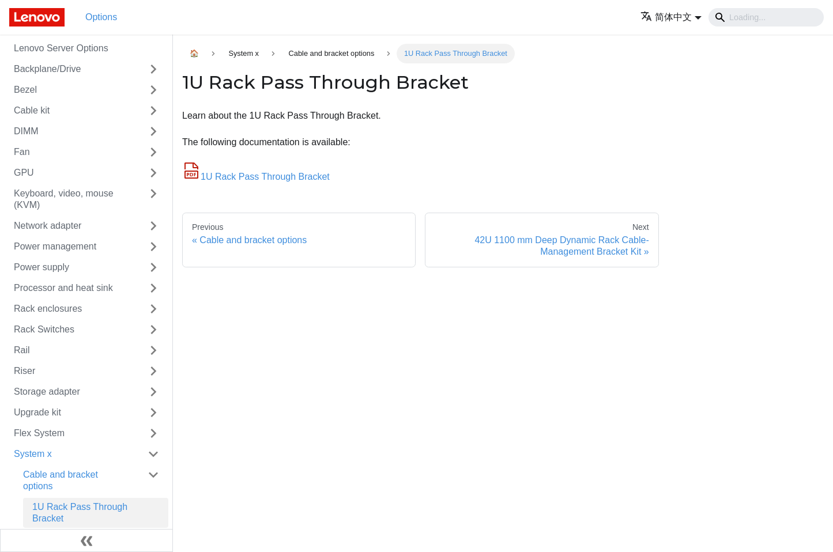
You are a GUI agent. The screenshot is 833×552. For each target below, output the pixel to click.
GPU (24, 172)
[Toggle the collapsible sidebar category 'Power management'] (153, 246)
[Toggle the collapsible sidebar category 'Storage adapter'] (153, 392)
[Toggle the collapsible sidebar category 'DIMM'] (153, 131)
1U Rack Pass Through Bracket (79, 512)
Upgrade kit (37, 412)
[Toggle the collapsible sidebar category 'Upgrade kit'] (153, 412)
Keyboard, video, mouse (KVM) (64, 199)
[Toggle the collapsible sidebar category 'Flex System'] (153, 433)
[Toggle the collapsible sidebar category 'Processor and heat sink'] (153, 288)
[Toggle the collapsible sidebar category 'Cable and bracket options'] (153, 481)
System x (33, 454)
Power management (55, 246)
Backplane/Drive (47, 69)
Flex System (39, 433)
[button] (671, 17)
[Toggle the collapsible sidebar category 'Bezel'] (153, 90)
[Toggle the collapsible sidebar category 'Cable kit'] (153, 110)
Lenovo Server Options (61, 48)
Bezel (25, 89)
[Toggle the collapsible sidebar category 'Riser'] (153, 371)
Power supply (41, 267)
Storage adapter (47, 391)
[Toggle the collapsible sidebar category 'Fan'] (153, 152)
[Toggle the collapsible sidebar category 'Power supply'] (153, 267)
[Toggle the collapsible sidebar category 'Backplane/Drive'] (153, 69)
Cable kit (32, 110)
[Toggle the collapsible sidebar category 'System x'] (153, 454)
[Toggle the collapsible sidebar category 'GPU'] (153, 173)
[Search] (766, 17)
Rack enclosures (48, 308)
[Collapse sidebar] (86, 540)
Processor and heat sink (63, 288)
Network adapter (47, 225)
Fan (22, 152)
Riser (24, 371)
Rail (22, 350)
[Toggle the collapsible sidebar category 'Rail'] (153, 350)
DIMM (26, 131)
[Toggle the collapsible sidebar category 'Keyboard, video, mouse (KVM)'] (153, 199)
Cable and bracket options (60, 480)
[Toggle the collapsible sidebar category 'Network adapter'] (153, 226)
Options (101, 17)
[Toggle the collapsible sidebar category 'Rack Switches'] (153, 329)
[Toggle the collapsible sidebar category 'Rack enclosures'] (153, 309)
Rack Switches (44, 329)
